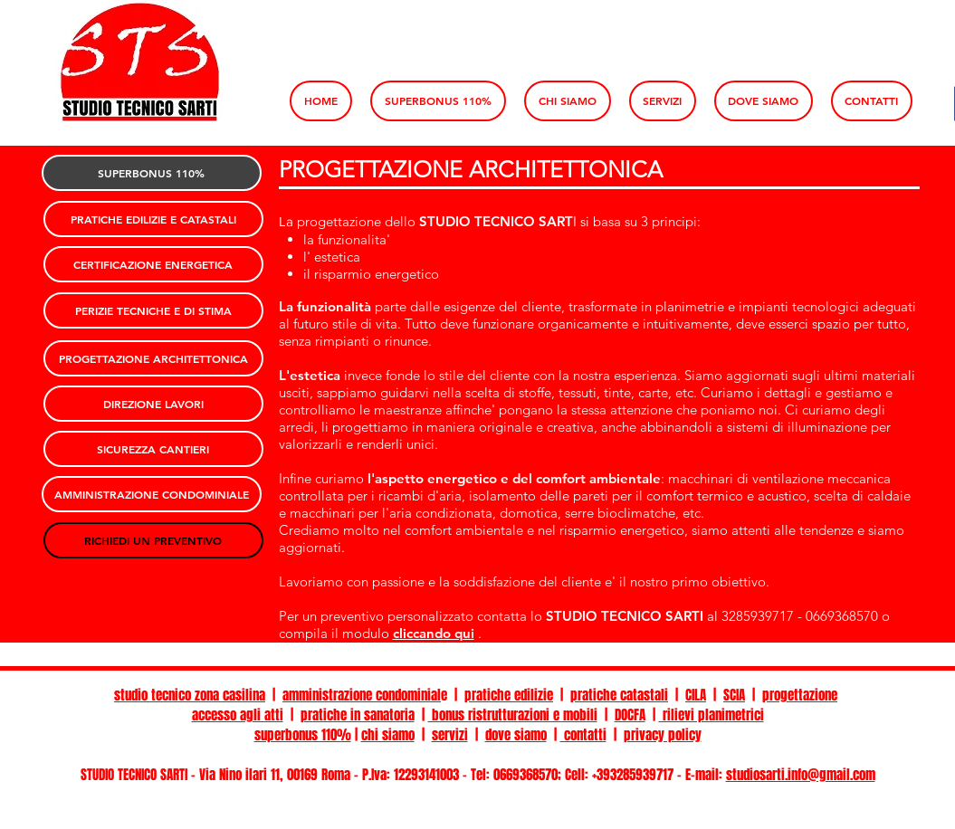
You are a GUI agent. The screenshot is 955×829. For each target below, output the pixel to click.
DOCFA (630, 715)
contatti (583, 735)
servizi (450, 735)
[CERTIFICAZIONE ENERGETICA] (153, 264)
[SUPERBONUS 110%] (152, 173)
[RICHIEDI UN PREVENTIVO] (153, 540)
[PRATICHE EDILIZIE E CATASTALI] (153, 219)
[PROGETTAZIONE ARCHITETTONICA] (153, 358)
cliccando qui (433, 633)
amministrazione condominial (361, 695)
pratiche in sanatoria (358, 715)
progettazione (799, 695)
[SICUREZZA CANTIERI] (153, 449)
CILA (695, 695)
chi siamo (388, 735)
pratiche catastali (619, 695)
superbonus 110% (302, 735)
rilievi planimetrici (711, 715)
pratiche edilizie (508, 695)
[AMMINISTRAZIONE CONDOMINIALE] (152, 494)
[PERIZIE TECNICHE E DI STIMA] (153, 310)
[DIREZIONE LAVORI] (153, 404)
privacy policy (663, 735)
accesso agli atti (237, 715)
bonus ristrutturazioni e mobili (512, 715)
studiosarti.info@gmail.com (800, 775)
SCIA (734, 695)
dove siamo (516, 735)
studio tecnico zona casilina (189, 695)
